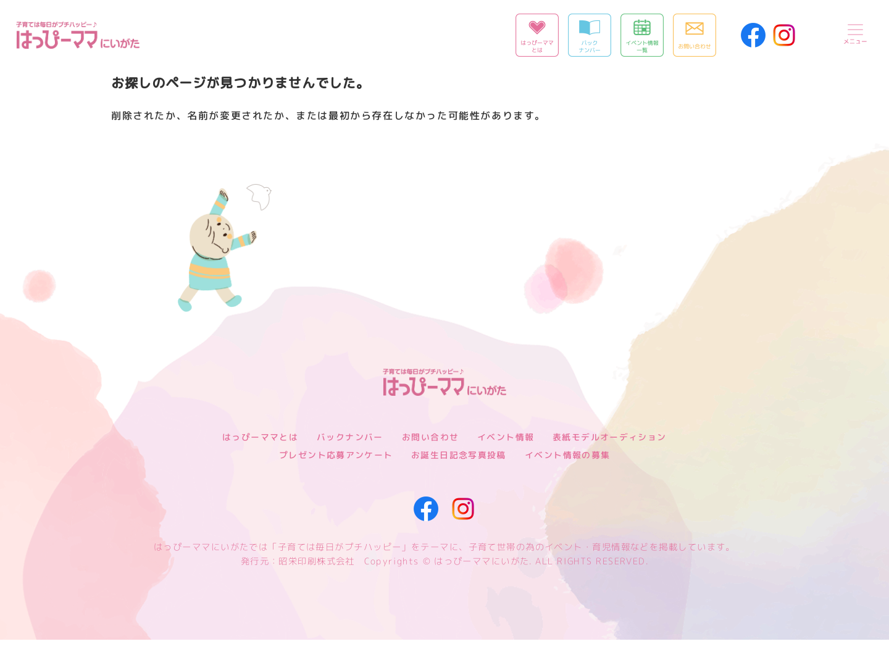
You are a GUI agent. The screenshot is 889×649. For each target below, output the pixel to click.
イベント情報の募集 (568, 464)
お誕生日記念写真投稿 (458, 464)
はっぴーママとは (260, 446)
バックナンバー (350, 446)
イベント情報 (505, 446)
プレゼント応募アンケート (335, 464)
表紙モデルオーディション (610, 446)
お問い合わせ (430, 446)
